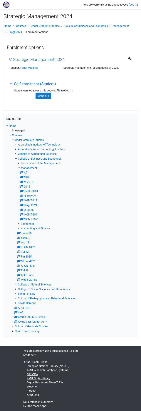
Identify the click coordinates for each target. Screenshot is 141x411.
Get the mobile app (34, 406)
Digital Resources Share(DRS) (45, 382)
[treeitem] (70, 126)
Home (7, 26)
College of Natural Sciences (34, 284)
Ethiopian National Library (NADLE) (48, 366)
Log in (133, 4)
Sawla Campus (27, 303)
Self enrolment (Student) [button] (35, 84)
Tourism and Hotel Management (40, 163)
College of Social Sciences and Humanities (44, 289)
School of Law (26, 293)
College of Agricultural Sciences (37, 154)
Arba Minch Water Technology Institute (41, 149)
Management (121, 26)
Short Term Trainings (27, 331)
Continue (43, 96)
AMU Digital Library (38, 378)
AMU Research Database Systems (47, 370)
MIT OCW (32, 374)
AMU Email (33, 395)
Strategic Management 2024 (39, 59)
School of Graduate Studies (31, 326)
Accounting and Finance (35, 228)
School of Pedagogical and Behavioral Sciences (46, 298)
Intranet (31, 390)
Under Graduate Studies (45, 26)
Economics (27, 223)
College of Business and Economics (86, 26)
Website (32, 386)
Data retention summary (38, 402)
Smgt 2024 (15, 32)
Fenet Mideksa (29, 67)
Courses (21, 26)
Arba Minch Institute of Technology (39, 144)
